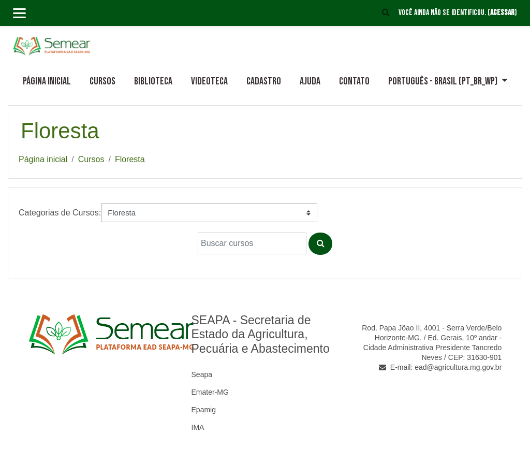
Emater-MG (210, 392)
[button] (386, 13)
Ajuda (310, 81)
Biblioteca (153, 81)
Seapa (202, 374)
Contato (354, 81)
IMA (198, 427)
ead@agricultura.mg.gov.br (458, 367)
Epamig (204, 410)
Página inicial (47, 81)
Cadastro (263, 81)
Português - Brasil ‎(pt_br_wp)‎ (443, 81)
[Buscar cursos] (252, 243)
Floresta (130, 159)
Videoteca (209, 81)
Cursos (102, 81)
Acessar (502, 13)
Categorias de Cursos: (60, 212)
